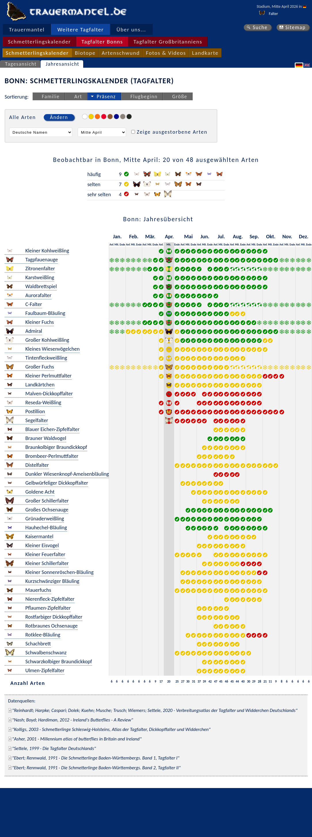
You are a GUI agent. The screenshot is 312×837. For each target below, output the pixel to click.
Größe (179, 96)
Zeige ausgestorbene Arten (172, 132)
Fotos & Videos (166, 53)
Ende (122, 244)
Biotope (85, 53)
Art (78, 96)
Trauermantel (27, 29)
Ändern (59, 117)
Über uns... (131, 29)
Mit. (117, 244)
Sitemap (295, 27)
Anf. (111, 244)
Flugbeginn (143, 96)
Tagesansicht (21, 64)
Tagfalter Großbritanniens (168, 41)
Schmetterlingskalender (39, 41)
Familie (51, 96)
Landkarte (205, 53)
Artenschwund (121, 53)
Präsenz (106, 96)
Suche (260, 27)
